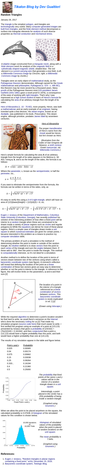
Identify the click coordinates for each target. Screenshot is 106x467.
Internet (54, 319)
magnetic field (43, 66)
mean (46, 437)
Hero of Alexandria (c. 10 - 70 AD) (16, 107)
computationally (10, 253)
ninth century (55, 145)
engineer (46, 109)
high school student (24, 97)
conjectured (37, 331)
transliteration (55, 128)
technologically (7, 26)
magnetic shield (27, 69)
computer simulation (10, 236)
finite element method (36, 29)
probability (37, 329)
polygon (29, 24)
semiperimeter (42, 171)
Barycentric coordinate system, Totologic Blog (26, 464)
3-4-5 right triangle (36, 200)
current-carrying (20, 71)
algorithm (22, 317)
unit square (50, 432)
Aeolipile (5, 114)
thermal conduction (22, 34)
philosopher (24, 85)
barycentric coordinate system (14, 262)
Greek (60, 83)
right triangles (32, 95)
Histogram (44, 422)
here (34, 324)
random (15, 222)
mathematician (7, 85)
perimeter (5, 173)
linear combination (50, 290)
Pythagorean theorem (11, 83)
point (53, 220)
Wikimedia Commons (50, 150)
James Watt (39, 116)
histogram (37, 413)
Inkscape (56, 306)
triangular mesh (41, 64)
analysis (37, 31)
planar (27, 224)
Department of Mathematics (36, 215)
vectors (39, 246)
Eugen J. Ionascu (9, 215)
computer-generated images (45, 26)
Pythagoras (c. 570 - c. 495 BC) (45, 85)
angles (40, 248)
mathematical (37, 81)
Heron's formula (51, 97)
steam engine (38, 111)
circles (48, 224)
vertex (8, 248)
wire (30, 71)
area (17, 100)
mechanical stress (44, 34)
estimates (29, 232)
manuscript (51, 147)
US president (45, 90)
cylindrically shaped (10, 69)
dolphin (6, 64)
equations (26, 227)
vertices (52, 294)
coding (28, 321)
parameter (15, 171)
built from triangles (9, 29)
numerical (20, 232)
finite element (7, 66)
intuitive (15, 246)
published (52, 217)
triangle (8, 24)
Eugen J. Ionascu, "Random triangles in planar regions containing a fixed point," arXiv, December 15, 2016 (30, 460)
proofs (4, 90)
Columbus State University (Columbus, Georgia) (30, 216)
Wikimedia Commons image (16, 73)
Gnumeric (49, 406)
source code (25, 324)
